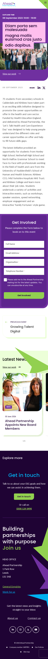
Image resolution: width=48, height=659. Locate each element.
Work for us (9, 591)
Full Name (10, 244)
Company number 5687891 (19, 647)
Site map (26, 652)
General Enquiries (12, 586)
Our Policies (39, 647)
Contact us (34, 618)
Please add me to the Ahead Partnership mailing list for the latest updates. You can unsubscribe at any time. (25, 282)
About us (12, 618)
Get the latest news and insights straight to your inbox (24, 607)
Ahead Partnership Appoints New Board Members (20, 425)
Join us (12, 548)
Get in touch (24, 497)
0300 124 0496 (24, 508)
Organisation (12, 262)
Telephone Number (15, 271)
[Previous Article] (26, 329)
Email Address (13, 253)
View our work (11, 73)
